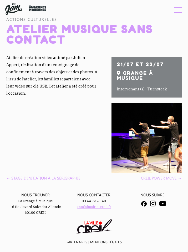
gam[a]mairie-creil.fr (94, 207)
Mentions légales (106, 242)
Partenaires (77, 242)
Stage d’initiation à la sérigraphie (43, 178)
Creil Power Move (161, 178)
